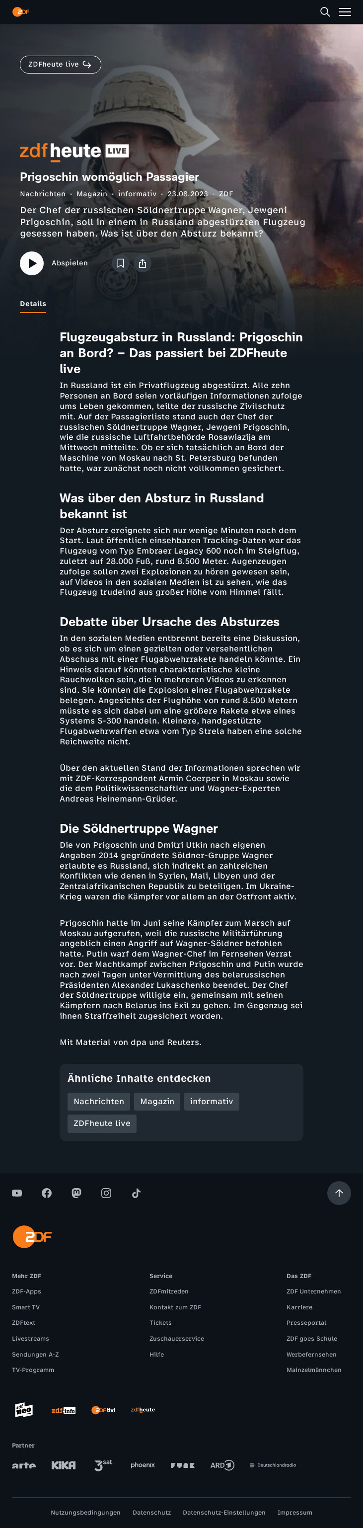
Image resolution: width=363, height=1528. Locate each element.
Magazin (91, 194)
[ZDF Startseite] (21, 12)
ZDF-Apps (26, 1291)
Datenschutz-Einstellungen (224, 1512)
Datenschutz (152, 1512)
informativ (137, 194)
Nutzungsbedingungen (86, 1512)
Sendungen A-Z (35, 1354)
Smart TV (26, 1307)
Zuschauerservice (176, 1338)
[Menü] (345, 12)
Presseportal (306, 1322)
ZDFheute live (102, 1123)
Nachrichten (43, 194)
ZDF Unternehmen (314, 1291)
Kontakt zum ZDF (175, 1307)
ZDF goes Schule (312, 1338)
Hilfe (156, 1354)
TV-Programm (33, 1370)
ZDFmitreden (169, 1291)
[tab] (33, 304)
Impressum (295, 1512)
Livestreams (30, 1338)
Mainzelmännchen (314, 1370)
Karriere (299, 1307)
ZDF (226, 194)
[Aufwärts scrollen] (339, 1193)
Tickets (160, 1322)
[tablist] (181, 304)
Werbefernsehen (312, 1354)
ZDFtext (23, 1322)
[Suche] (325, 12)
